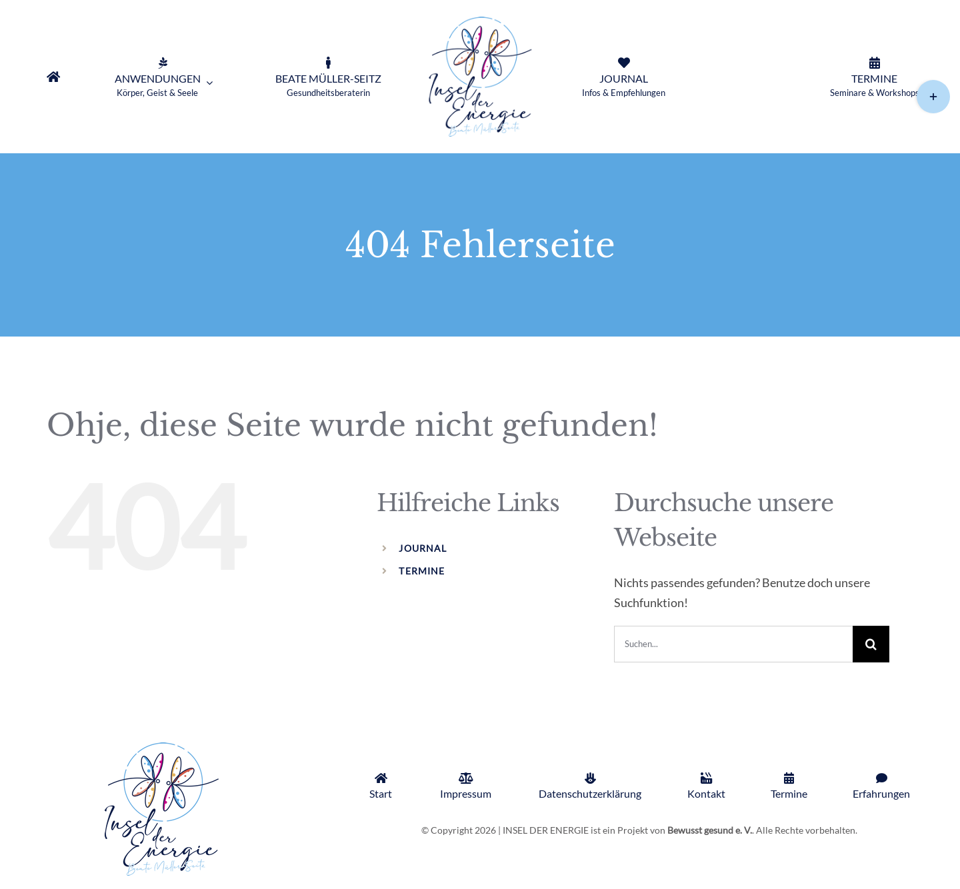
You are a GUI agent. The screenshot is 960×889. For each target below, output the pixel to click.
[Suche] (871, 644)
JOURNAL (423, 548)
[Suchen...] (733, 644)
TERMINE (422, 570)
